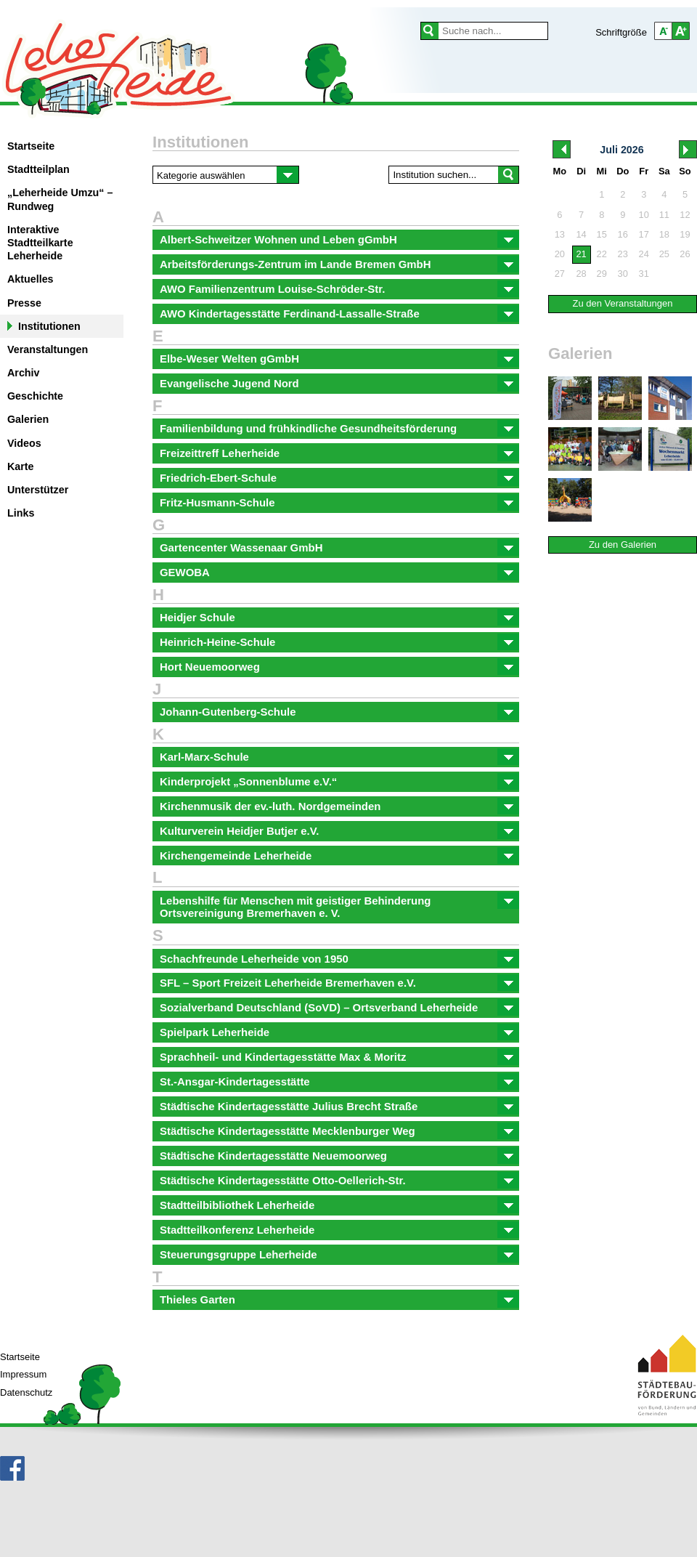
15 (602, 234)
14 (581, 234)
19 (685, 234)
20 (560, 253)
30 (623, 273)
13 (560, 234)
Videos (24, 443)
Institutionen (49, 326)
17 (644, 234)
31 (644, 273)
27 (560, 273)
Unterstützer (37, 490)
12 (685, 214)
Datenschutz (26, 1392)
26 (685, 253)
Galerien (28, 419)
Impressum (23, 1374)
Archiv (23, 373)
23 (623, 253)
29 (602, 273)
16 (623, 234)
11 (664, 214)
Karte (20, 466)
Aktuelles (30, 279)
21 (581, 253)
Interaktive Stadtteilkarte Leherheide (40, 243)
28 (581, 273)
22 (602, 253)
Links (20, 513)
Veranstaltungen (47, 349)
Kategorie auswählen (201, 175)
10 (644, 214)
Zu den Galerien (622, 544)
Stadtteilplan (38, 169)
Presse (24, 303)
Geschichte (35, 396)
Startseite (30, 146)
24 (644, 253)
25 (664, 253)
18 (664, 234)
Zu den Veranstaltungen (622, 303)
